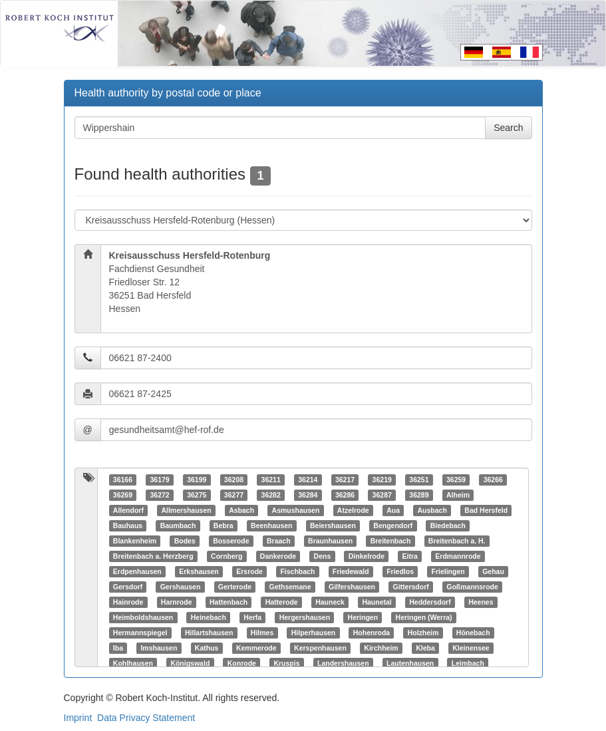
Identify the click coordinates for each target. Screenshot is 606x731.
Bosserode (231, 541)
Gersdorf (127, 587)
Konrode (241, 663)
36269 (122, 495)
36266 (493, 480)
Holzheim (423, 633)
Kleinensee (470, 648)
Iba (118, 648)
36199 (196, 480)
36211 (271, 480)
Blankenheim (134, 541)
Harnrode (176, 602)
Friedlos (400, 571)
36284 (307, 495)
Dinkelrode (366, 556)
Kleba (425, 648)
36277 (233, 495)
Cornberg (226, 556)
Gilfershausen (352, 587)
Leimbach (468, 663)
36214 (307, 480)
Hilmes (262, 633)
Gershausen (180, 587)
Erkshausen (199, 571)
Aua (393, 510)
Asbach (241, 510)
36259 (456, 480)
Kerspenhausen (320, 648)
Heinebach (208, 617)
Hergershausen (304, 617)
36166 (122, 480)
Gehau (493, 571)
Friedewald (351, 571)
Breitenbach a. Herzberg (153, 556)
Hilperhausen (313, 633)
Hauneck (330, 602)
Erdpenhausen (137, 571)
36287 (382, 495)
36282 (271, 495)
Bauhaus (127, 525)
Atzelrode (353, 510)
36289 (418, 495)
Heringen (363, 617)
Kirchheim (381, 648)
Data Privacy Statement (146, 717)
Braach (279, 541)
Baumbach (178, 525)
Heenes (480, 602)
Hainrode (128, 602)
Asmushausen (296, 510)
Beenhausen (271, 525)
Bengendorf (392, 525)
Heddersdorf (429, 602)
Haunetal (376, 602)
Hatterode (281, 602)
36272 (159, 495)
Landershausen (343, 663)
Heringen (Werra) (424, 617)
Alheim (458, 495)
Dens (322, 556)
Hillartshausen (209, 633)
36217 (345, 480)
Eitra (410, 556)
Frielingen (448, 571)
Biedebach (448, 525)
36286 (345, 495)
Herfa (252, 617)
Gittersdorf (411, 587)
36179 (159, 480)
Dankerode (278, 556)
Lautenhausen (410, 663)
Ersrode (249, 571)
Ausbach (431, 510)
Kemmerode (256, 648)
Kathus (207, 648)
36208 (233, 480)
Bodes (185, 541)
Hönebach (473, 633)
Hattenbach (228, 602)
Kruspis (286, 663)
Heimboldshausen (143, 617)
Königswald (190, 663)
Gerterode (234, 587)
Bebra (223, 525)
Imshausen (158, 648)
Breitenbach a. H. (457, 541)
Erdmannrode (457, 556)
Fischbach (297, 571)
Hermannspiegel (140, 633)
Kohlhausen (133, 663)
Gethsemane (290, 587)
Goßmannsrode (472, 587)
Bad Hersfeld (486, 510)
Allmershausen (186, 510)
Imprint (78, 717)
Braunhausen (330, 541)
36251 (418, 480)
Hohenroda (371, 633)
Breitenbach (391, 541)
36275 (196, 495)
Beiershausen (333, 525)
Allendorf (128, 510)
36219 (382, 480)
